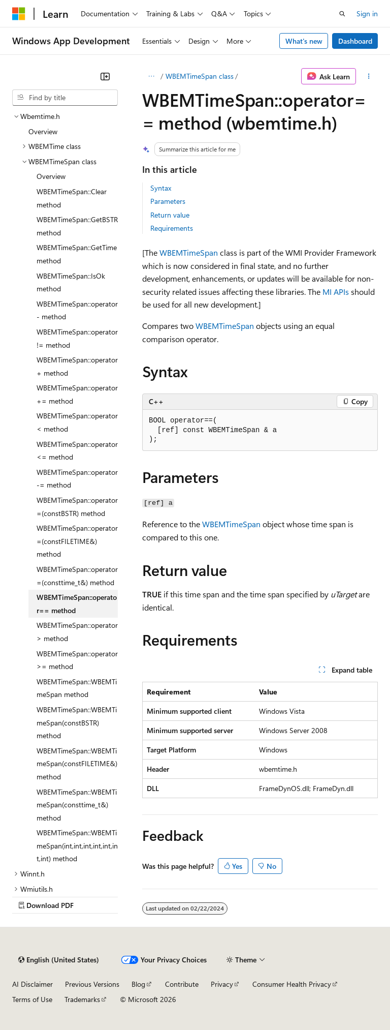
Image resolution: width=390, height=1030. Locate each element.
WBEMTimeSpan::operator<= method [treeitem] (77, 450)
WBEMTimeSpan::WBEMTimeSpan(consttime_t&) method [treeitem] (77, 805)
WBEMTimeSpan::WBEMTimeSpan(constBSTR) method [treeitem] (77, 722)
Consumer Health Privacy (291, 984)
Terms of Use (32, 999)
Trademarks (82, 999)
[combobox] (65, 97)
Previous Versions (92, 984)
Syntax (160, 188)
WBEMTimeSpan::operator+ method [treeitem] (77, 366)
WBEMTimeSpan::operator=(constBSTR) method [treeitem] (77, 506)
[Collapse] (105, 76)
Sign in (367, 13)
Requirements (171, 228)
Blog (138, 984)
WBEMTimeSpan (188, 252)
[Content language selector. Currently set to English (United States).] (58, 960)
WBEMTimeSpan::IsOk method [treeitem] (71, 282)
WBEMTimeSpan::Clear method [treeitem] (72, 198)
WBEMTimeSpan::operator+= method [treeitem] (77, 394)
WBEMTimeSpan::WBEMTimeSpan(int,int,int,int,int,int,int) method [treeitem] (77, 845)
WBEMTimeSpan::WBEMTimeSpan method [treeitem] (77, 688)
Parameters (167, 201)
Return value (169, 215)
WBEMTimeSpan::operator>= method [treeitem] (77, 660)
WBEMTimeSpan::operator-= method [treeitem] (77, 478)
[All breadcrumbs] (151, 76)
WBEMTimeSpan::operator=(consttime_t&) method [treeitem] (77, 575)
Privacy (222, 984)
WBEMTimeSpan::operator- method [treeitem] (77, 310)
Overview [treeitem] (42, 131)
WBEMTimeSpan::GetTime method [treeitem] (77, 254)
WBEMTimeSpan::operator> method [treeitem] (77, 631)
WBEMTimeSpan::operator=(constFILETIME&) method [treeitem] (77, 541)
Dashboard (355, 41)
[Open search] (342, 14)
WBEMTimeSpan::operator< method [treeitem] (77, 422)
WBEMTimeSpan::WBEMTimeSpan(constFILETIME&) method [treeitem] (77, 763)
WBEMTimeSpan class (200, 76)
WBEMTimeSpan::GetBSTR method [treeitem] (77, 226)
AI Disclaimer (32, 984)
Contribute (182, 984)
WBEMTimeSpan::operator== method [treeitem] (77, 603)
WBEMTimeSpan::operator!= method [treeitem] (77, 338)
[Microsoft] (18, 13)
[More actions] (369, 76)
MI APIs (335, 291)
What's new (303, 41)
